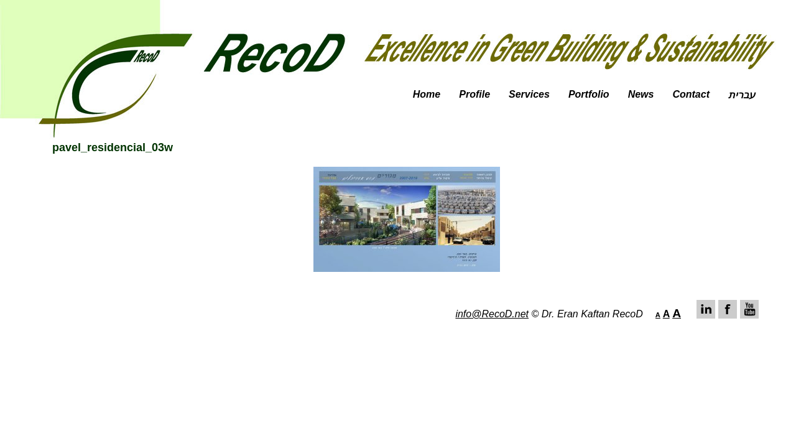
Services (529, 94)
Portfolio (588, 94)
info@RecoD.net (492, 314)
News (641, 94)
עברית (741, 95)
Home (426, 94)
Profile (474, 94)
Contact (691, 94)
